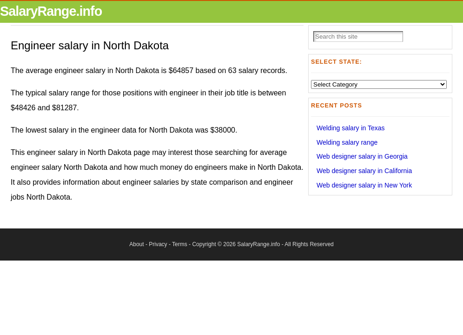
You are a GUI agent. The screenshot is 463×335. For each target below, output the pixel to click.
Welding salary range (347, 142)
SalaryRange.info (51, 11)
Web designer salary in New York (364, 185)
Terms (179, 244)
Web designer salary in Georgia (362, 156)
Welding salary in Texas (351, 128)
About (136, 244)
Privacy (158, 244)
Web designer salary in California (364, 170)
